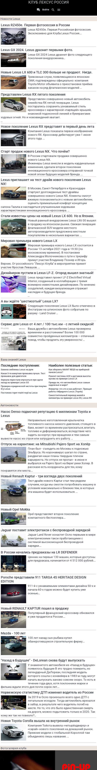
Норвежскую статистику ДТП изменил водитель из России (47, 692)
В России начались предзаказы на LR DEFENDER (39, 552)
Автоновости (9, 405)
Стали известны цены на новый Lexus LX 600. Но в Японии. (47, 216)
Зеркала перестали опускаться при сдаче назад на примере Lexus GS (22, 381)
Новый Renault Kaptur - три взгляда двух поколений (41, 476)
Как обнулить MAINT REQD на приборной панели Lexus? (69, 370)
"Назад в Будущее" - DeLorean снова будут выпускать (43, 660)
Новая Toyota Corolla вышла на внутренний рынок (40, 721)
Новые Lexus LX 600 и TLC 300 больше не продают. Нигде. (46, 72)
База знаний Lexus (13, 359)
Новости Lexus (10, 18)
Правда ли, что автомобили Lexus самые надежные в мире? (69, 383)
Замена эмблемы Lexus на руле (17, 369)
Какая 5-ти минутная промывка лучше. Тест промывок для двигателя (23, 374)
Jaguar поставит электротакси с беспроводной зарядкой (45, 530)
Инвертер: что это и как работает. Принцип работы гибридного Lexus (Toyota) (70, 390)
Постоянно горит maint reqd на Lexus (19, 392)
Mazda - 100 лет (13, 633)
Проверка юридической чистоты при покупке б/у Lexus (24, 387)
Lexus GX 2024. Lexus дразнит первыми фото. (37, 50)
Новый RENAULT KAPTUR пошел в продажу (35, 608)
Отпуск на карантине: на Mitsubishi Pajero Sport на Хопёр (45, 444)
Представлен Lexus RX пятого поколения (33, 94)
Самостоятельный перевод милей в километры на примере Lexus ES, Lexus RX (70, 396)
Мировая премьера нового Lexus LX (29, 241)
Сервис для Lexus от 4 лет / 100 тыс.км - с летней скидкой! (47, 324)
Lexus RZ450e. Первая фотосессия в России (35, 25)
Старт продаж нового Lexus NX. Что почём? (35, 151)
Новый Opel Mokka (15, 509)
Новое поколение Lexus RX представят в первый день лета (47, 126)
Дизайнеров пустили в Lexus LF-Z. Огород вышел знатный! (47, 273)
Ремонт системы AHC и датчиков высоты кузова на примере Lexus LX (70, 377)
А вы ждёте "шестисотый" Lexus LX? (29, 301)
